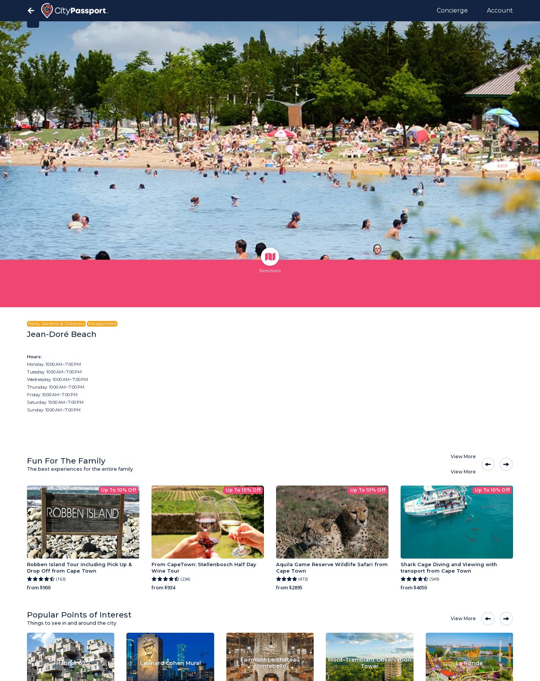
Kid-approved (102, 323)
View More (463, 456)
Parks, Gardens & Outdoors (56, 323)
